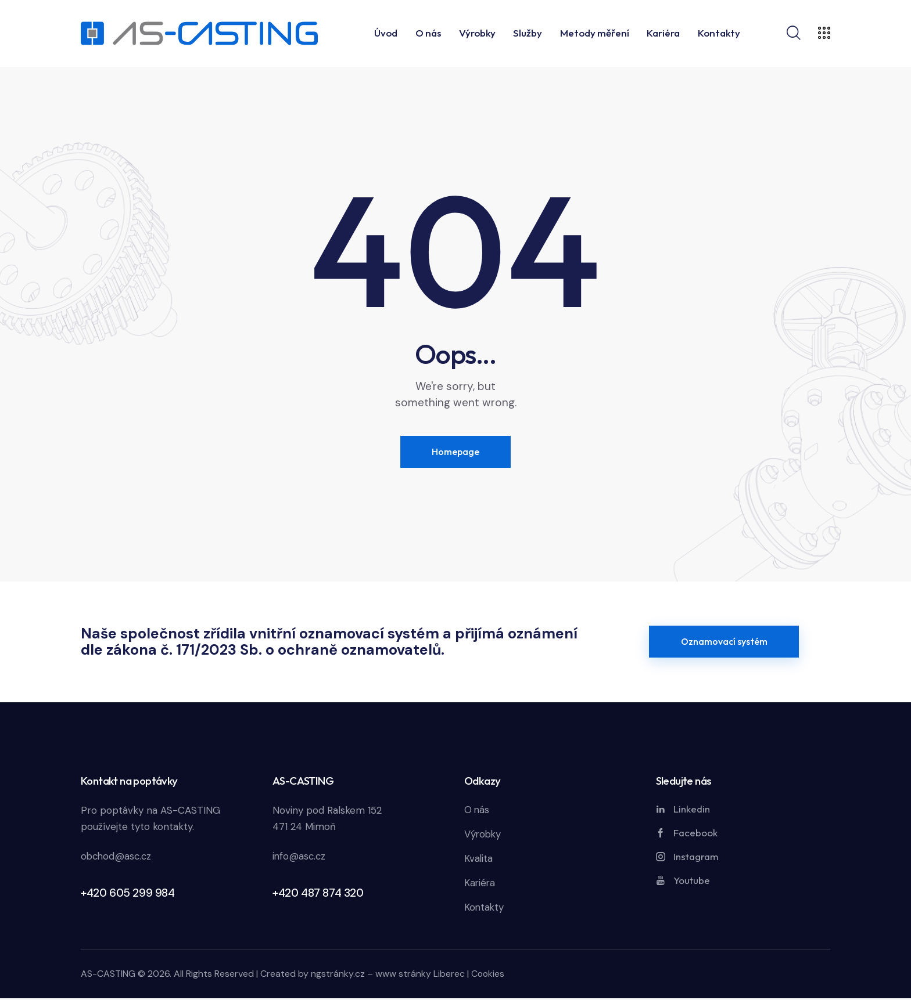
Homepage (455, 451)
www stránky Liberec (420, 975)
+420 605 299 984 (128, 893)
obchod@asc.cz (117, 857)
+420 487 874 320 (318, 893)
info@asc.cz (299, 857)
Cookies (488, 975)
